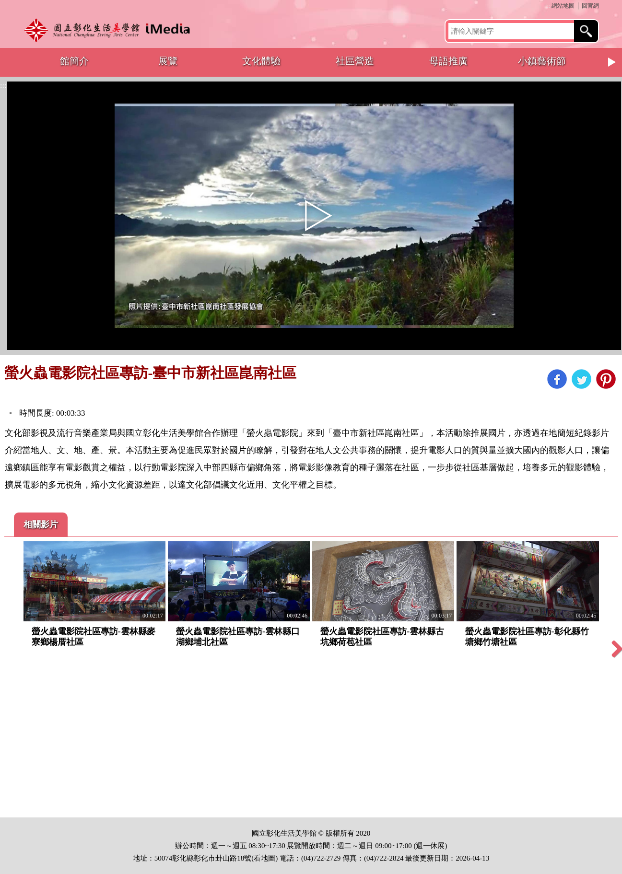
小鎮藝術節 (542, 61)
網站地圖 (563, 5)
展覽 (167, 61)
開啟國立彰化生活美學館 (109, 30)
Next (612, 62)
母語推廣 (448, 61)
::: (547, 5)
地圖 (268, 858)
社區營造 (355, 61)
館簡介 (74, 61)
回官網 (590, 5)
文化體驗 (261, 61)
